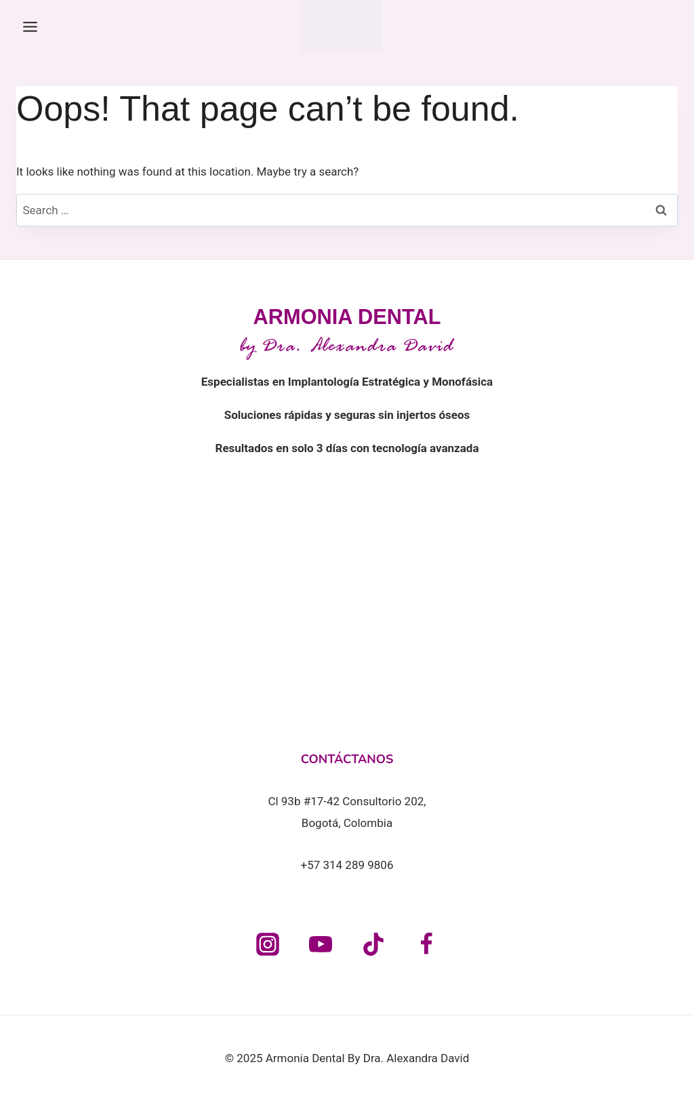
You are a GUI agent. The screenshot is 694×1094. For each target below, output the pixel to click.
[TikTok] (373, 944)
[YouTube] (321, 944)
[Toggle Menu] (30, 27)
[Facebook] (426, 944)
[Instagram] (268, 944)
